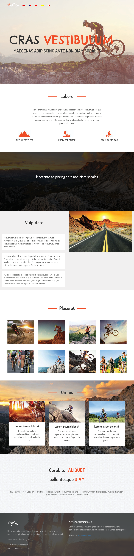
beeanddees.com (84, 535)
